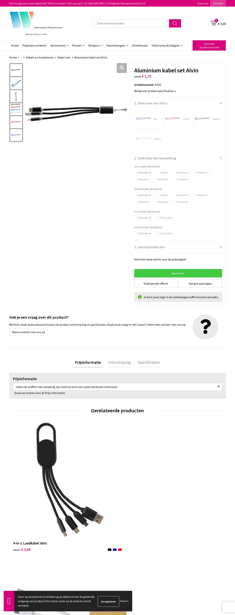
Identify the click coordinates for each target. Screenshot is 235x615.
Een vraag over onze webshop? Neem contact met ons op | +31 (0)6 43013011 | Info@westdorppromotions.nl (77, 3)
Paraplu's (94, 45)
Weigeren (124, 601)
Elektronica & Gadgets (166, 45)
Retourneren (131, 548)
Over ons (202, 3)
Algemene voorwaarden (191, 542)
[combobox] (131, 23)
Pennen (77, 45)
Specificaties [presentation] (147, 362)
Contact (218, 3)
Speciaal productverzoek (209, 45)
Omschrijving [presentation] (119, 362)
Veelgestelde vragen (82, 548)
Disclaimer (183, 554)
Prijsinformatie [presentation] (90, 362)
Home (15, 45)
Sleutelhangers (116, 45)
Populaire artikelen (34, 45)
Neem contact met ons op (28, 332)
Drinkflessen (140, 45)
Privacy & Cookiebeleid (190, 548)
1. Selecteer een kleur (150, 103)
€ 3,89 (21, 482)
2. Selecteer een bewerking (155, 158)
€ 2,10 (130, 482)
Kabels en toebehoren (40, 57)
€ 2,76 (76, 488)
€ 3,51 (184, 488)
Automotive (58, 45)
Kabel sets (64, 57)
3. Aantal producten (149, 247)
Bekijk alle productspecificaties (155, 91)
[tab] (90, 362)
